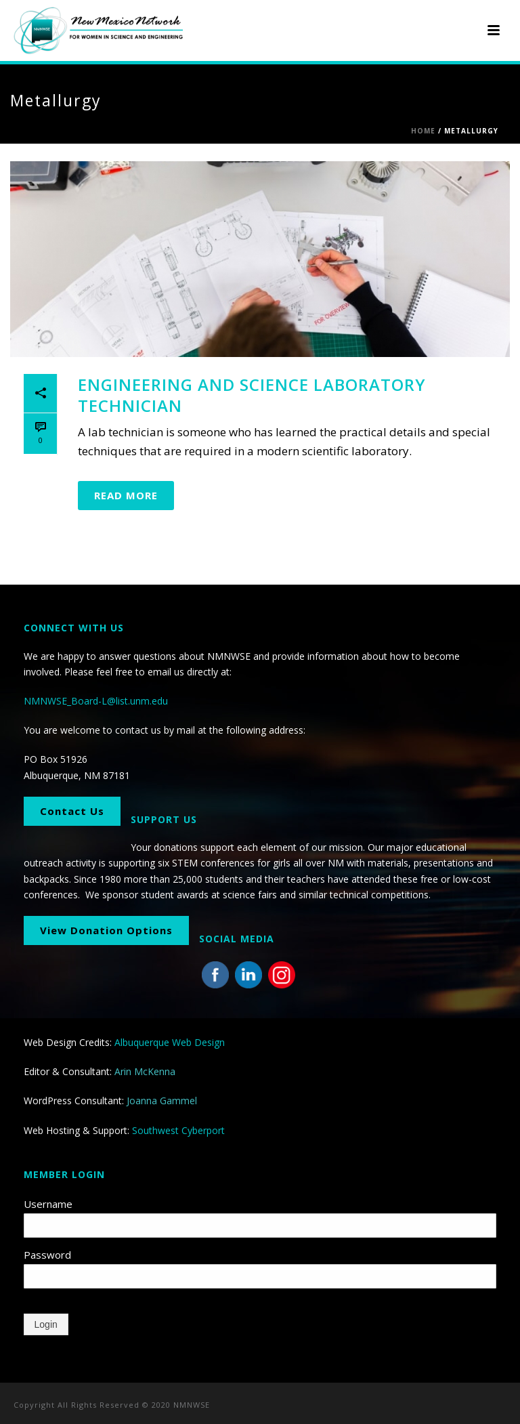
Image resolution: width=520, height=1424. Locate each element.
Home (423, 130)
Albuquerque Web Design (169, 1042)
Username (48, 1204)
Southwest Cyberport (178, 1130)
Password (47, 1254)
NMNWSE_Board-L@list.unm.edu (96, 700)
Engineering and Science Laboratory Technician (252, 395)
